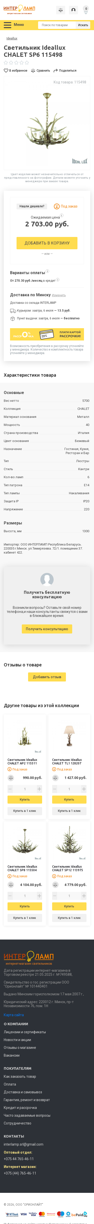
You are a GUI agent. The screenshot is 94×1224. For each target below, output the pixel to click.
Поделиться (67, 70)
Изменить (59, 295)
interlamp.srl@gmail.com (23, 1144)
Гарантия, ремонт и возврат (27, 1100)
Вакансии (12, 1055)
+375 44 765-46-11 (19, 1159)
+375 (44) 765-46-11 (20, 1173)
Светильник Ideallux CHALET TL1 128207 (67, 761)
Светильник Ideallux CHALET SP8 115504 (22, 868)
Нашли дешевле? (32, 206)
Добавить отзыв (47, 677)
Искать (83, 25)
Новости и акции (17, 1040)
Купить (25, 799)
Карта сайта (14, 1015)
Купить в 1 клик (24, 811)
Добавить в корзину (47, 243)
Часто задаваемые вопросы (27, 1115)
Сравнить (43, 70)
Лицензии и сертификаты (25, 1032)
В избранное (18, 70)
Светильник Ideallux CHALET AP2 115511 (22, 761)
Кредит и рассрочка (20, 1108)
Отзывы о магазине (20, 1048)
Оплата (10, 1084)
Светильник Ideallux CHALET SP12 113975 (67, 868)
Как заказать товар (20, 1076)
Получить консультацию (47, 629)
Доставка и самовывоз (23, 1092)
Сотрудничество (17, 1123)
